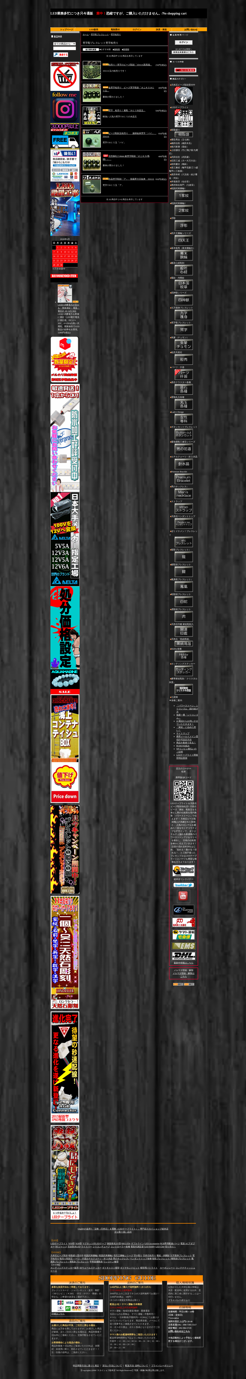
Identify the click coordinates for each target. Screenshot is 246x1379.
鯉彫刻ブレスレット (183, 570)
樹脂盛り (183, 133)
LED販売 (93, 29)
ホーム (86, 34)
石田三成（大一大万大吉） (184, 160)
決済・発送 (161, 29)
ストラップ (183, 507)
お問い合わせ (190, 29)
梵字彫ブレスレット (100, 34)
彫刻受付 (115, 29)
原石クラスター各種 (183, 388)
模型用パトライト (149, 1268)
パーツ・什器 (183, 373)
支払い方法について (112, 1365)
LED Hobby (149, 1246)
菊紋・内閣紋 (183, 284)
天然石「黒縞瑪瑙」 (183, 642)
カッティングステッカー (183, 669)
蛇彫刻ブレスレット (183, 600)
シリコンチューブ (101, 1246)
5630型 (78, 1243)
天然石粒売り (149, 1255)
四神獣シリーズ (183, 298)
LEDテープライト (183, 117)
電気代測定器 (137, 1246)
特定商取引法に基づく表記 (86, 1365)
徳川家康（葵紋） (180, 146)
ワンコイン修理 (110, 1261)
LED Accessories (152, 1243)
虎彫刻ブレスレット (183, 615)
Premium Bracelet (183, 477)
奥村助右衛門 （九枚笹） (183, 185)
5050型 (71, 1243)
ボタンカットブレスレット (183, 433)
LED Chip (160, 1246)
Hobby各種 (183, 655)
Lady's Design (183, 418)
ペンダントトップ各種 (141, 1258)
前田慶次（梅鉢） (180, 164)
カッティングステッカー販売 (64, 1268)
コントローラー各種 (120, 1246)
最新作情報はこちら (183, 963)
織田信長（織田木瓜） (182, 143)
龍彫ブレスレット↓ (183, 555)
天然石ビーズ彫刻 (59, 1255)
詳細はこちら (58, 1313)
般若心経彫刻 (183, 269)
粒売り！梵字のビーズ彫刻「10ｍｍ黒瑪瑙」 (127, 64)
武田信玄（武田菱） (181, 157)
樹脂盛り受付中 (76, 1255)
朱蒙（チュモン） (183, 343)
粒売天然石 (183, 358)
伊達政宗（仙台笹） (181, 181)
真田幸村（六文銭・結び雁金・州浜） (183, 176)
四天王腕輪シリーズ (183, 239)
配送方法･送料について (136, 1365)
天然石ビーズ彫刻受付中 (183, 95)
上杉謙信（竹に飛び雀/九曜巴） (183, 152)
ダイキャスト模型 (111, 1268)
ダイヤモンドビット (130, 1268)
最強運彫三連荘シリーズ (183, 448)
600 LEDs (126, 1243)
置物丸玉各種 (183, 403)
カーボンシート (167, 1268)
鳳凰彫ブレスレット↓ (183, 585)
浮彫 (183, 224)
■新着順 (125, 49)
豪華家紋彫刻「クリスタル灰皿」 (183, 686)
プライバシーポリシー (179, 1300)
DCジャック (61, 1246)
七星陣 (174, 697)
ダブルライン (137, 1243)
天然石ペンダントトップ (183, 522)
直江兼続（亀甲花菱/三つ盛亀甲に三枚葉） (183, 169)
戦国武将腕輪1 (183, 194)
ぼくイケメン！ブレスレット (183, 539)
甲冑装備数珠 (96, 1261)
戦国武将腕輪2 (183, 209)
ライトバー (86, 1246)
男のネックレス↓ (183, 492)
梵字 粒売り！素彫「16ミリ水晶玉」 (124, 110)
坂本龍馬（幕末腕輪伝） (183, 254)
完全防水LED (74, 1246)
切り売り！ (170, 1246)
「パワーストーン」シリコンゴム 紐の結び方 (187, 708)
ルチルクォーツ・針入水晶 (183, 462)
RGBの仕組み (183, 745)
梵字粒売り (116, 34)
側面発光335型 (114, 1243)
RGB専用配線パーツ (170, 1243)
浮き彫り (138, 1255)
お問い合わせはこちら (179, 1331)
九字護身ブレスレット (183, 313)
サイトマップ (182, 733)
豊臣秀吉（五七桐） (181, 139)
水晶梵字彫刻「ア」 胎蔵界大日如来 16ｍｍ (128, 179)
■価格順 (116, 49)
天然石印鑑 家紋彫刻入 (183, 630)
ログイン (137, 29)
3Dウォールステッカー (90, 1268)
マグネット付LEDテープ (94, 1243)
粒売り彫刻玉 (66, 1258)
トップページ (66, 29)
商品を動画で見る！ (186, 742)
